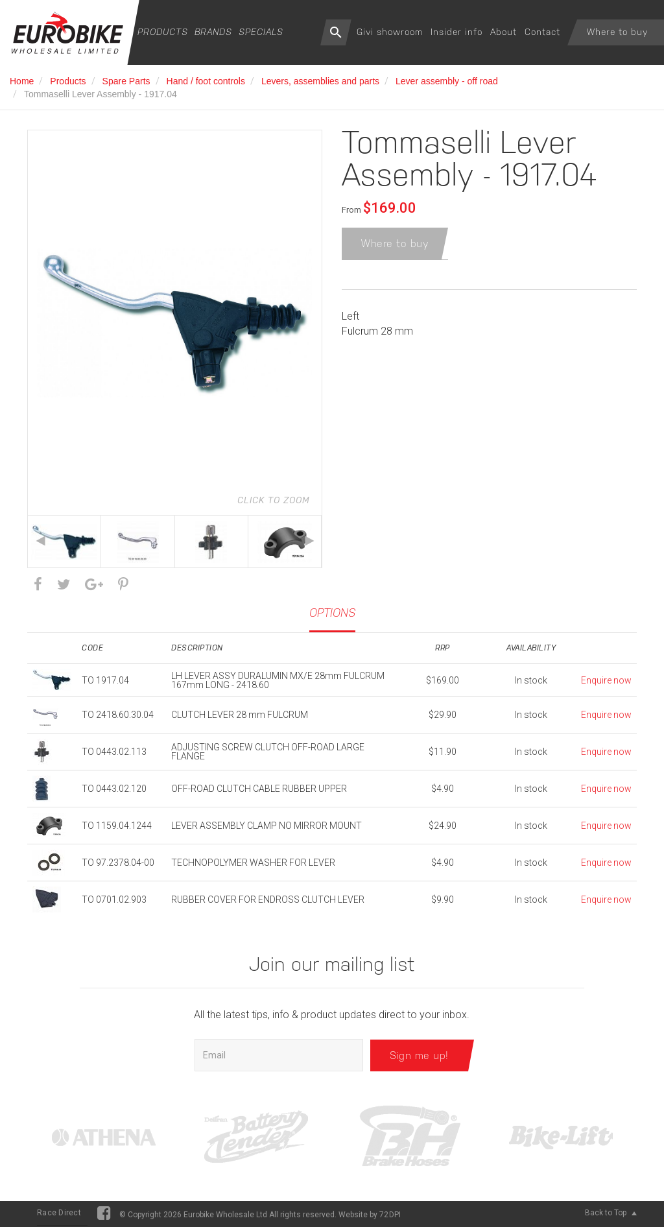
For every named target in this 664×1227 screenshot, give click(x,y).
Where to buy (617, 32)
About (503, 32)
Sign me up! (419, 1055)
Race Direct (59, 1212)
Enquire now (606, 680)
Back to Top (611, 1212)
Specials (261, 32)
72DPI (390, 1214)
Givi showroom (390, 32)
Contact (542, 32)
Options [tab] (332, 612)
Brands (213, 32)
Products (162, 32)
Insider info (456, 32)
